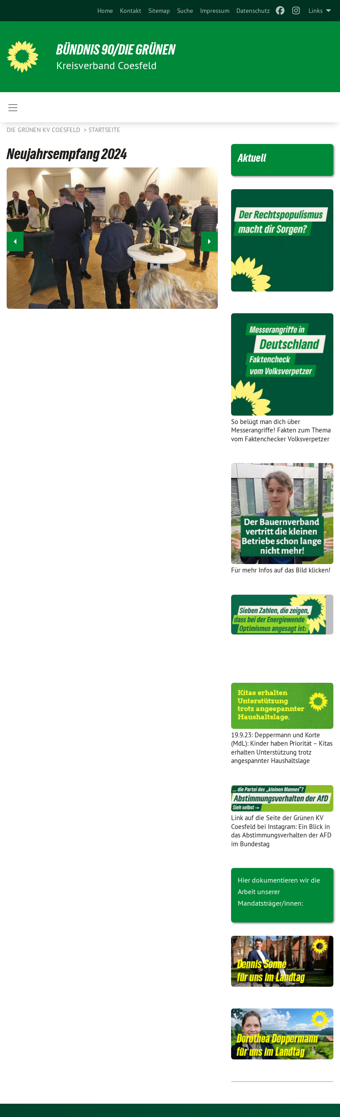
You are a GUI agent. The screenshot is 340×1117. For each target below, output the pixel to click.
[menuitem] (105, 10)
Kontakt (130, 11)
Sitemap (159, 11)
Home (105, 11)
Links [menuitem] (316, 11)
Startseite (104, 130)
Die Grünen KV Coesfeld (44, 130)
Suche (185, 11)
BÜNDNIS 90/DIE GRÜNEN (115, 50)
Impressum (214, 11)
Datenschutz (253, 11)
